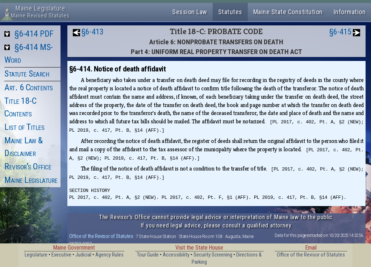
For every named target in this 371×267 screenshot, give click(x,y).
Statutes (230, 12)
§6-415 (340, 31)
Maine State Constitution (288, 12)
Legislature (36, 255)
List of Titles (24, 127)
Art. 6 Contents (28, 87)
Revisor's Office (27, 166)
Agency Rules (109, 255)
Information (350, 12)
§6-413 (93, 31)
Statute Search (26, 74)
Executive (61, 255)
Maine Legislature (31, 180)
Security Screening (212, 255)
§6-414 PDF (34, 34)
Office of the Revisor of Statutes (101, 236)
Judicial (83, 255)
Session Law (189, 12)
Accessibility (176, 255)
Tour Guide (148, 255)
